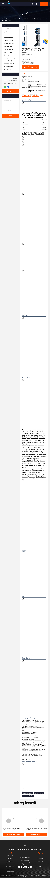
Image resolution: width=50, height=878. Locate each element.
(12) (7, 69)
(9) (8, 40)
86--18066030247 (43, 0)
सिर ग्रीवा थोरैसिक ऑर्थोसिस (27, 793)
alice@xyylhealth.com (32, 0)
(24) (8, 29)
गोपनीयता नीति (40, 869)
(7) (9, 63)
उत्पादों (6, 18)
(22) (9, 43)
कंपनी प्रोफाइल (40, 856)
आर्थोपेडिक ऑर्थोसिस (12, 18)
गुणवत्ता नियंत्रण (40, 861)
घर (2, 18)
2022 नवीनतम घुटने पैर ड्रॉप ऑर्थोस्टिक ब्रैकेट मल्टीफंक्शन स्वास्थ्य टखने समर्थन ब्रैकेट (11, 829)
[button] (24, 45)
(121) (9, 46)
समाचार (40, 863)
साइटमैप (40, 866)
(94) (9, 37)
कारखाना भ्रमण (40, 858)
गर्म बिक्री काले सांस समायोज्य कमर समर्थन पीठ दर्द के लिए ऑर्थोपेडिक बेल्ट (36, 829)
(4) (8, 49)
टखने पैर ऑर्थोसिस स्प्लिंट (39, 793)
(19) (8, 34)
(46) (8, 32)
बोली (44, 4)
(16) (8, 52)
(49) (7, 55)
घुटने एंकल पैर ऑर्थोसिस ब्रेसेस (28, 795)
